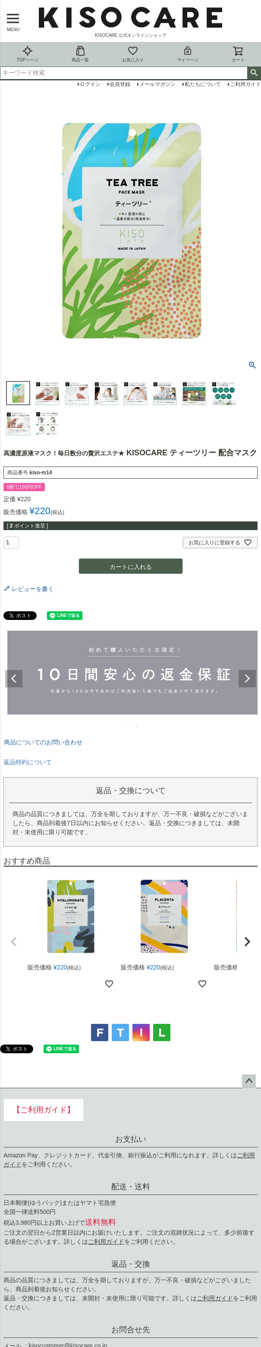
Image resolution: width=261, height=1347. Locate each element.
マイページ (187, 53)
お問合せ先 (130, 1329)
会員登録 (120, 84)
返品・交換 (130, 1264)
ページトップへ (249, 1081)
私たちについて (203, 84)
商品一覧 (80, 53)
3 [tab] (137, 726)
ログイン (90, 84)
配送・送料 (130, 1186)
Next (247, 678)
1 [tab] (125, 726)
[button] (13, 941)
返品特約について (27, 762)
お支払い (130, 1139)
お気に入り (133, 53)
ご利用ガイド (106, 1241)
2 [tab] (131, 726)
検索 (254, 73)
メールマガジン (157, 84)
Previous (13, 678)
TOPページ (27, 53)
